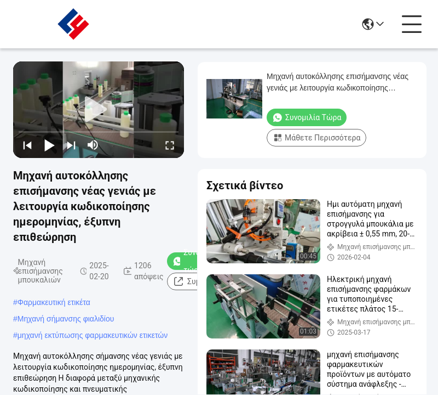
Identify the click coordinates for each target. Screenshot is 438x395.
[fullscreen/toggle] (170, 145)
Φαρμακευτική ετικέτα (54, 302)
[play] (98, 109)
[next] (71, 145)
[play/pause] (49, 145)
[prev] (27, 145)
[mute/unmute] (93, 145)
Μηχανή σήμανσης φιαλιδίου (66, 318)
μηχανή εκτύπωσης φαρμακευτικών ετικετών (93, 335)
